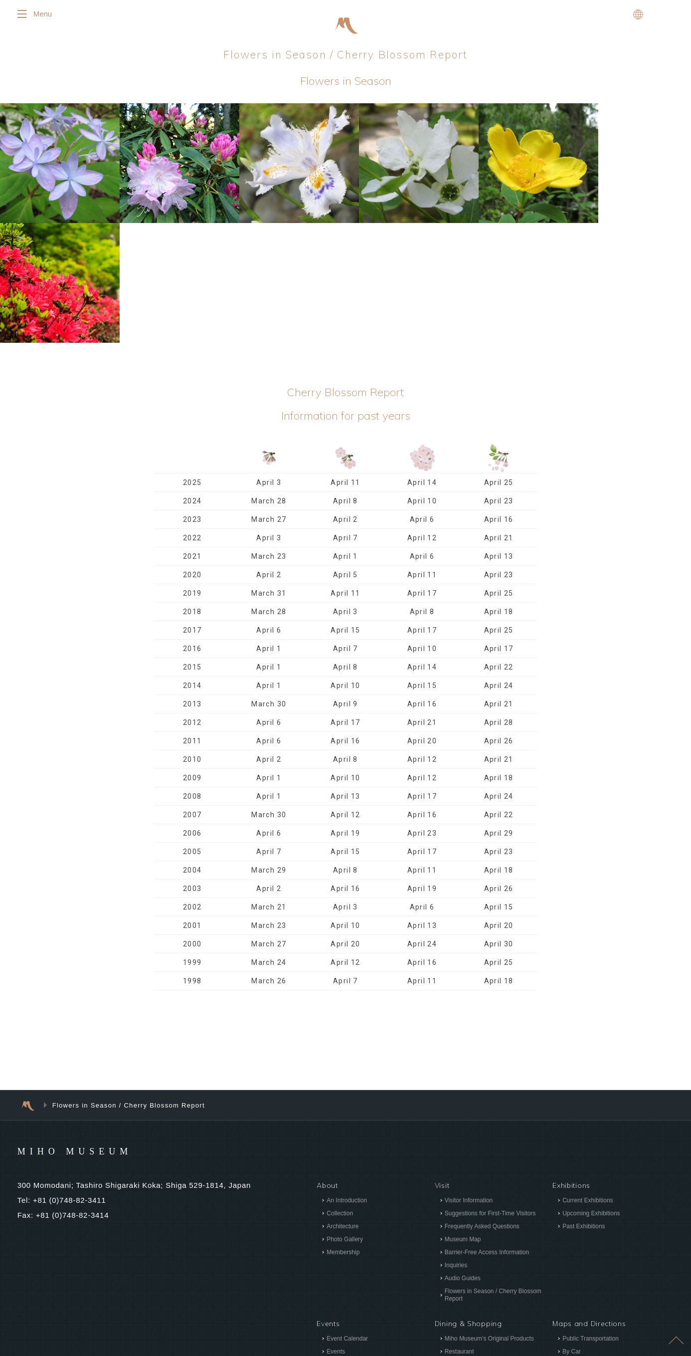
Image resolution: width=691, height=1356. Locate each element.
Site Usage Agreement (592, 1276)
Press (562, 1261)
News (562, 1246)
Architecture (342, 1103)
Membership (343, 1129)
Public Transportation (590, 1215)
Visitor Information (469, 1077)
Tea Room (458, 1241)
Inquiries (456, 1142)
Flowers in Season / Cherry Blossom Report (493, 1172)
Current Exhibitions (587, 1077)
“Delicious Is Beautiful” (474, 1267)
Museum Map (463, 1116)
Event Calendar (347, 1215)
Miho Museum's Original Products (489, 1215)
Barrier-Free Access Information (487, 1129)
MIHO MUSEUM (94, 1027)
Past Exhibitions (583, 1103)
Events (336, 1228)
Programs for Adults (353, 1254)
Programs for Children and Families (374, 1241)
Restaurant (459, 1228)
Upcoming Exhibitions (591, 1090)
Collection (340, 1090)
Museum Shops (465, 1254)
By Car (571, 1228)
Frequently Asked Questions (482, 1103)
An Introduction (347, 1077)
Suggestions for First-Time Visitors (490, 1090)
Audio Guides (463, 1155)
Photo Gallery (345, 1116)
